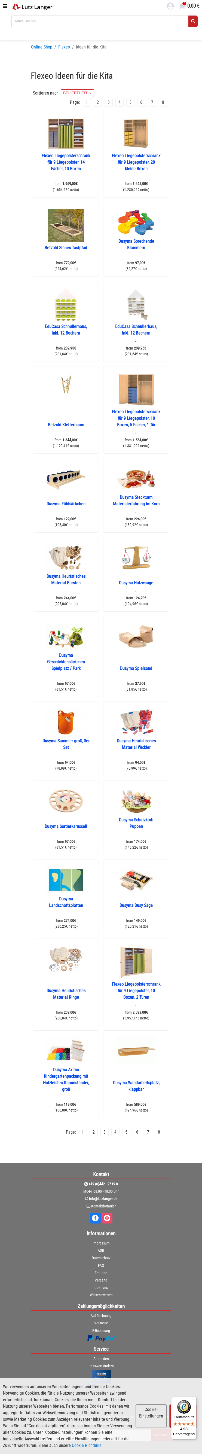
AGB (101, 1250)
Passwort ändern (101, 1366)
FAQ (101, 1265)
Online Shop (41, 47)
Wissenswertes (101, 1295)
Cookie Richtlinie (87, 1445)
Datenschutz (101, 1258)
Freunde (101, 1273)
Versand (101, 1280)
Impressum (101, 1243)
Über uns (101, 1287)
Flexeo (64, 47)
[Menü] (193, 1400)
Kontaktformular (103, 1206)
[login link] (170, 7)
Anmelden (101, 1358)
